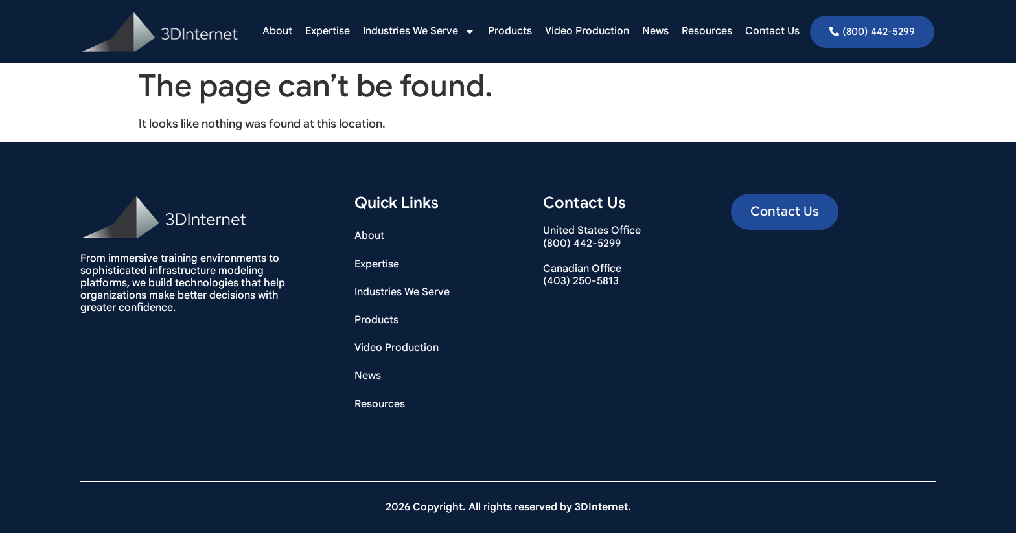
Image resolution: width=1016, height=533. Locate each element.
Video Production (587, 31)
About (277, 31)
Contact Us (772, 31)
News (655, 31)
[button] (784, 212)
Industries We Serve (419, 31)
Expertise (327, 31)
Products (510, 31)
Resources (707, 31)
